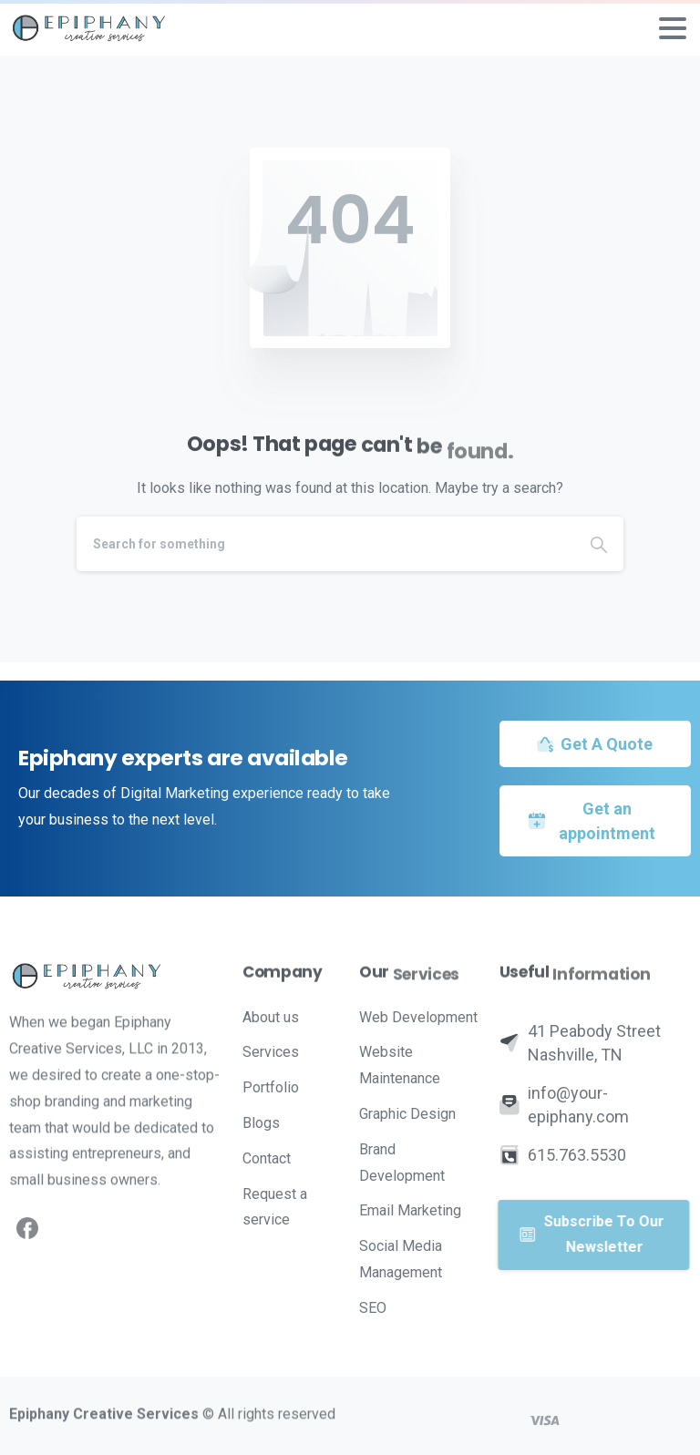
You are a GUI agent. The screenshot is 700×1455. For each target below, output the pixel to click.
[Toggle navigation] (672, 28)
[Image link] (116, 975)
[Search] (325, 544)
